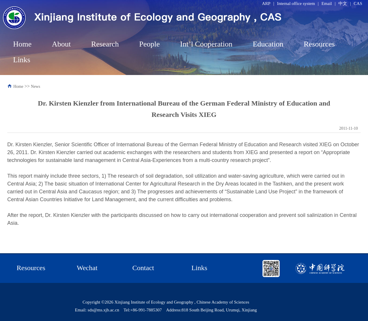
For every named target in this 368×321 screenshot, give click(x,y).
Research (105, 44)
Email (326, 3)
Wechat (87, 268)
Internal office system (296, 3)
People (149, 44)
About (61, 44)
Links (21, 60)
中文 (342, 3)
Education (268, 44)
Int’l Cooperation (206, 44)
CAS (358, 3)
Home (22, 44)
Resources (319, 44)
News (35, 86)
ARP (266, 3)
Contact (143, 268)
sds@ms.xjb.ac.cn (103, 310)
